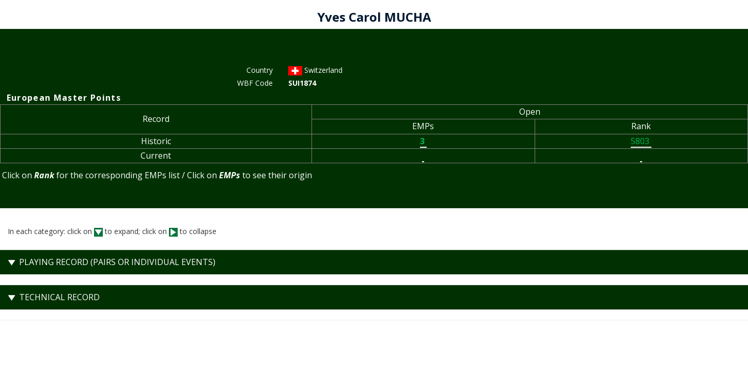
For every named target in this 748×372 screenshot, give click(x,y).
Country (259, 70)
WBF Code (255, 83)
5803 (641, 141)
